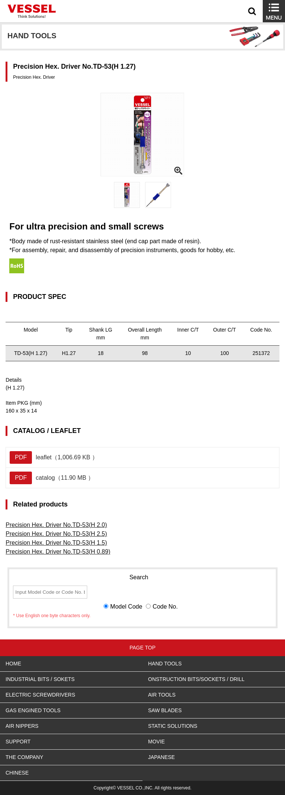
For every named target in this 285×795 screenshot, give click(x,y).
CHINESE (17, 773)
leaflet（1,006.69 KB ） (54, 457)
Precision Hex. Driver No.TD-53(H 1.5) (56, 543)
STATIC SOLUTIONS (172, 726)
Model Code (126, 606)
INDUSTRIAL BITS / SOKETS (40, 679)
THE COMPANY (24, 757)
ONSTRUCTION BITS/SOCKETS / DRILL (196, 679)
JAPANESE (161, 757)
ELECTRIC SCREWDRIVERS (40, 695)
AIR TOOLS (162, 695)
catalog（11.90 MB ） (52, 478)
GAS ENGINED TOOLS (33, 710)
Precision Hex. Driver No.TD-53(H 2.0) (56, 525)
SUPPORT (18, 742)
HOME (13, 664)
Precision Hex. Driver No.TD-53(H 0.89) (58, 551)
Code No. (165, 606)
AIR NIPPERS (22, 726)
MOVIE (156, 742)
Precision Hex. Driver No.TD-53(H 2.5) (56, 534)
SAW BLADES (165, 710)
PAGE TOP (142, 648)
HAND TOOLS (165, 664)
